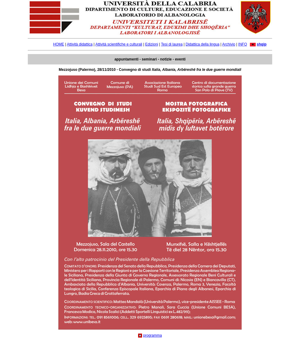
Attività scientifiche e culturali (118, 44)
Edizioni (151, 44)
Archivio (228, 44)
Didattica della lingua (202, 44)
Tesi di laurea (172, 44)
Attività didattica (80, 44)
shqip (261, 44)
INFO (242, 44)
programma (152, 335)
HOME (58, 44)
